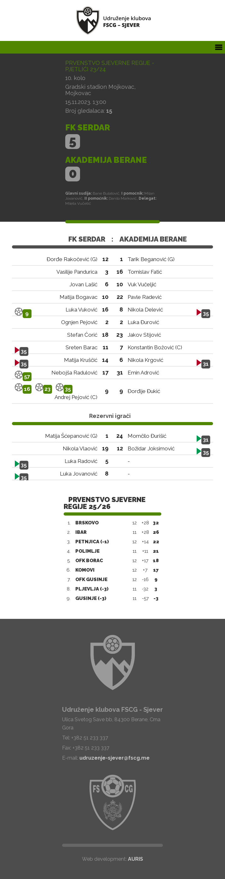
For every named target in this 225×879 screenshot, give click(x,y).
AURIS (135, 859)
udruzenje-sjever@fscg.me (114, 758)
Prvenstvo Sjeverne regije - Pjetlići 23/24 (109, 66)
